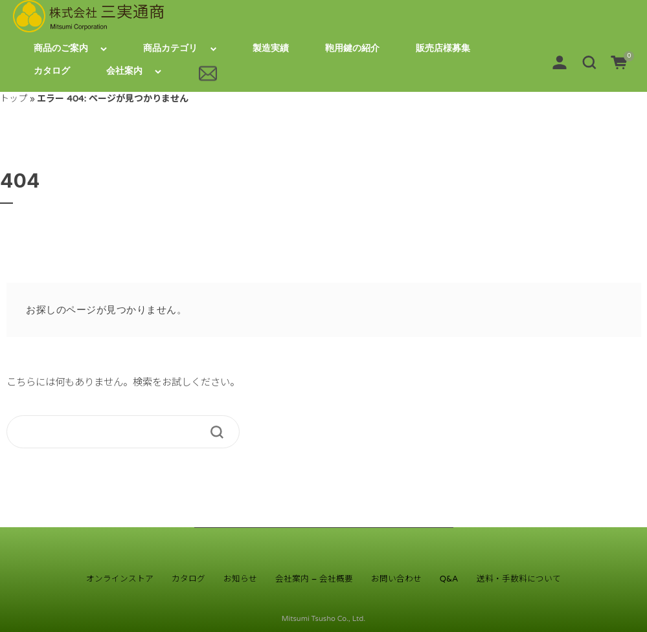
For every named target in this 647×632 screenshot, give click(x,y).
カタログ (52, 71)
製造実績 (271, 48)
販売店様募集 (443, 48)
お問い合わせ (396, 579)
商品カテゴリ (170, 48)
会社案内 (124, 71)
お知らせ (240, 579)
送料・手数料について (519, 579)
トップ (13, 98)
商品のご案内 (61, 48)
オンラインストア (119, 579)
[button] (589, 61)
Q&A (449, 579)
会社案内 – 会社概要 (313, 579)
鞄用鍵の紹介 (352, 48)
